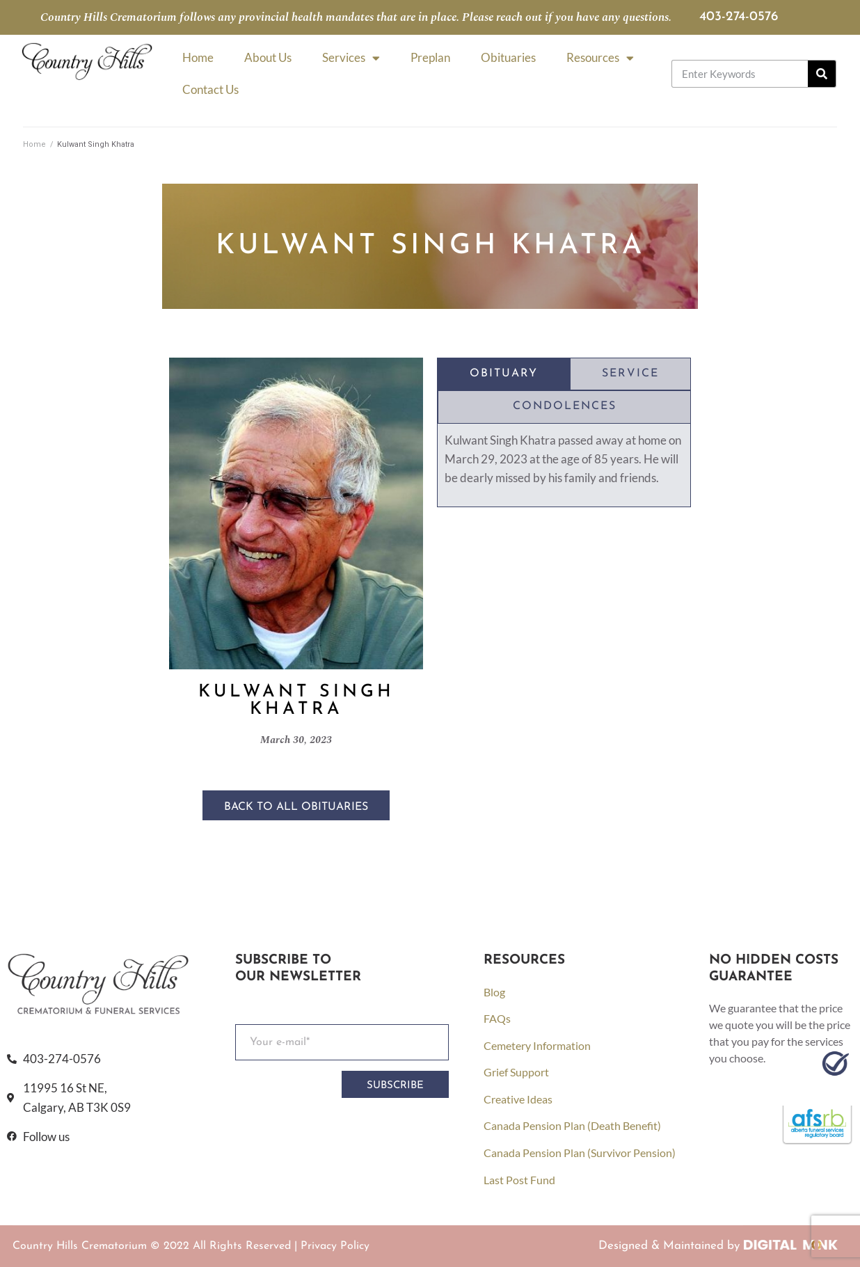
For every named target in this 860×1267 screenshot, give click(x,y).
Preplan (430, 57)
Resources (600, 58)
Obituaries (508, 57)
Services (351, 58)
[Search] (822, 74)
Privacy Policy (335, 1246)
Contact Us (210, 89)
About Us (268, 57)
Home (198, 57)
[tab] (504, 374)
